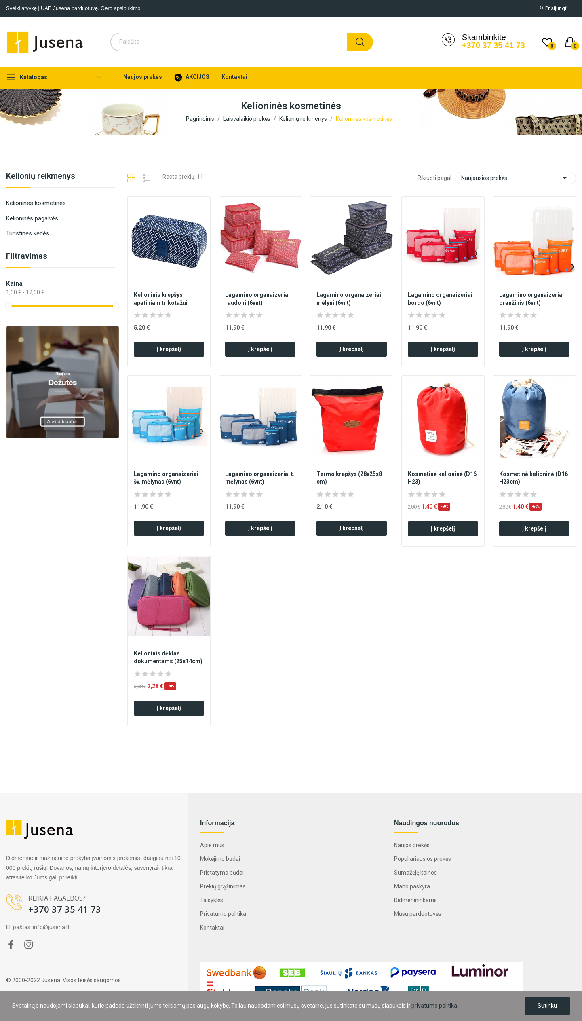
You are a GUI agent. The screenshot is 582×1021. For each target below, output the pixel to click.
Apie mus (212, 845)
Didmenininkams (415, 900)
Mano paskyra (412, 886)
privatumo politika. (434, 1005)
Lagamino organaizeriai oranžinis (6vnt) (531, 299)
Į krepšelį (169, 349)
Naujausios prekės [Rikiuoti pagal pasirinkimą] (515, 178)
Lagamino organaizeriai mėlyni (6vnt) (348, 299)
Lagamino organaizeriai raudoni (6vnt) (257, 299)
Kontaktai (212, 927)
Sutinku (547, 1005)
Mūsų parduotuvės (417, 914)
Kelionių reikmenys (40, 176)
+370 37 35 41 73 (493, 45)
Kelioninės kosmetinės (36, 203)
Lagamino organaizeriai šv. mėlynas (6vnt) (166, 478)
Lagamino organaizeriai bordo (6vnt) (440, 299)
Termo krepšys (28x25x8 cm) (349, 478)
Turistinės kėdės (27, 233)
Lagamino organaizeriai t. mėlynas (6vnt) (260, 478)
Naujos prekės (412, 845)
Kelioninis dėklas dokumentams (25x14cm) (168, 657)
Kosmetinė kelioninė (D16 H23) (442, 478)
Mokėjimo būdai (220, 859)
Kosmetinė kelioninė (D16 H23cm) (533, 478)
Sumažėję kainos (415, 872)
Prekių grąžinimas (223, 886)
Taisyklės (211, 900)
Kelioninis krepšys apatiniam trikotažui (161, 299)
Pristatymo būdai (222, 872)
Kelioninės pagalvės (32, 218)
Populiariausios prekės (422, 859)
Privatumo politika (223, 914)
